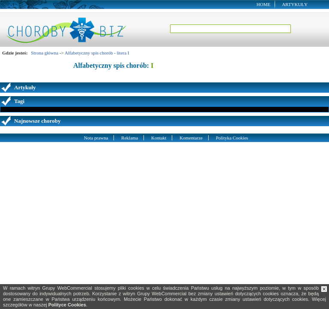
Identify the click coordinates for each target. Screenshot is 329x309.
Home (263, 4)
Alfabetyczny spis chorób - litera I (97, 52)
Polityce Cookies (67, 304)
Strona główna (44, 52)
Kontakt (158, 137)
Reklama (129, 137)
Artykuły (295, 4)
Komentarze (191, 137)
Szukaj (306, 28)
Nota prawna (96, 137)
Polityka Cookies (232, 137)
